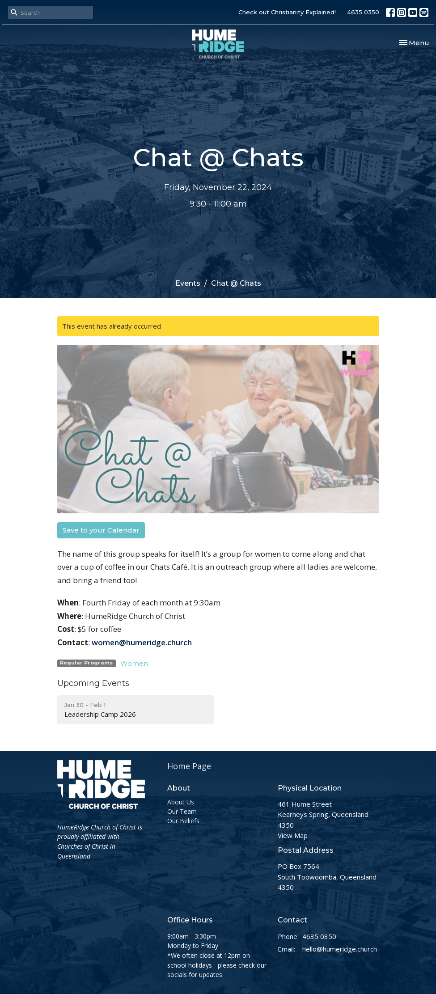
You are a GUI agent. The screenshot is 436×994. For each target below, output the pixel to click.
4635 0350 (363, 12)
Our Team (182, 811)
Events (187, 283)
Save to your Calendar (101, 530)
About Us (180, 802)
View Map (293, 835)
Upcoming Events (93, 683)
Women (134, 663)
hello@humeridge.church (339, 948)
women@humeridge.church (142, 642)
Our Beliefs (183, 820)
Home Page (189, 766)
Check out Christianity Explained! (287, 12)
